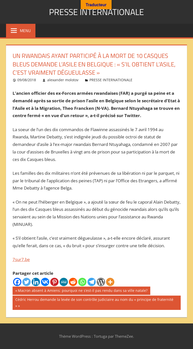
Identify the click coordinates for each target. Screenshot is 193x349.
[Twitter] (26, 282)
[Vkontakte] (45, 282)
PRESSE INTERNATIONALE (96, 12)
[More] (110, 282)
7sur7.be (21, 259)
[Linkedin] (36, 282)
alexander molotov (62, 79)
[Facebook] (17, 282)
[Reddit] (73, 282)
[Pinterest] (54, 282)
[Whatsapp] (82, 282)
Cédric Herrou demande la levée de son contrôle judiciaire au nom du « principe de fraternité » (94, 302)
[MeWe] (64, 282)
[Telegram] (91, 282)
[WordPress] (101, 282)
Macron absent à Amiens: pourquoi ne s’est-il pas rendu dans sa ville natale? (83, 291)
